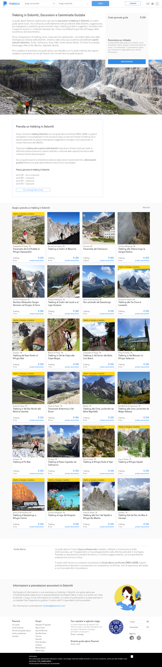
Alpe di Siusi (40, 627)
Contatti (15, 636)
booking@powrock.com (54, 605)
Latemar (39, 644)
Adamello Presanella (43, 624)
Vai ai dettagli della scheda (33, 189)
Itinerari (132, 3)
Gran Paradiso (41, 642)
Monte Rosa (40, 650)
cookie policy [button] (46, 661)
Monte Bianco (41, 647)
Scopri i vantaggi (77, 634)
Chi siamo (16, 624)
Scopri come (75, 644)
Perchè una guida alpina (21, 630)
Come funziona (17, 627)
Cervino (38, 636)
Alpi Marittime (41, 633)
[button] (132, 656)
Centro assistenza (19, 633)
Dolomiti (39, 639)
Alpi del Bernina (41, 630)
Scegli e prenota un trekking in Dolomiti (31, 207)
